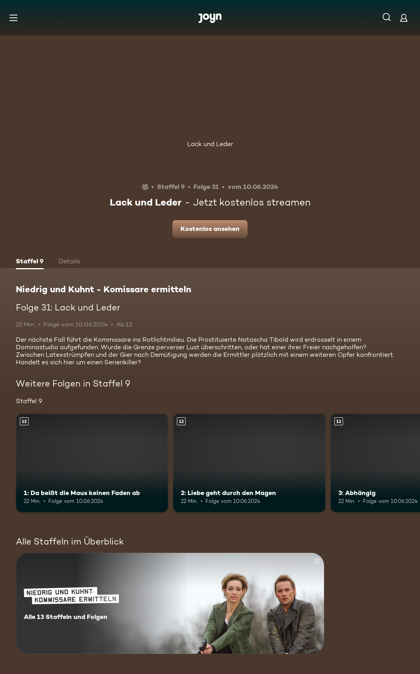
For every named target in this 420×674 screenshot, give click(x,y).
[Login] (403, 18)
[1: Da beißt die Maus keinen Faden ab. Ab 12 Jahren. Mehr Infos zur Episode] (92, 462)
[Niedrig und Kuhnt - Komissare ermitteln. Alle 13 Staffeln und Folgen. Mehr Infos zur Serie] (170, 603)
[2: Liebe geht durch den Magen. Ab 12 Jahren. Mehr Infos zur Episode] (249, 462)
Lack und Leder (210, 144)
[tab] (29, 262)
